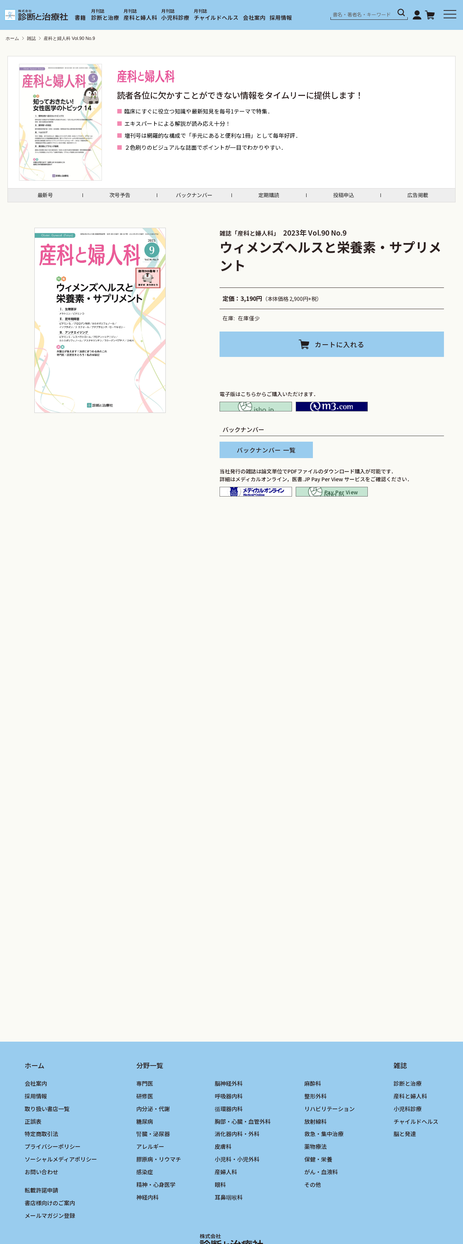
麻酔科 (312, 1114)
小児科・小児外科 (237, 1190)
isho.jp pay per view (332, 512)
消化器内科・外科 (237, 1165)
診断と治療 (105, 17)
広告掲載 (418, 198)
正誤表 (33, 1152)
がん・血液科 (321, 1203)
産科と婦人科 (140, 17)
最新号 (45, 198)
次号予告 (120, 198)
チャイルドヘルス (216, 17)
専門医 (144, 1114)
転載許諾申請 (41, 1221)
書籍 (80, 17)
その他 (312, 1215)
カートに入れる (339, 351)
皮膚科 (223, 1177)
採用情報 (281, 17)
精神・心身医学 (155, 1215)
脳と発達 (405, 1165)
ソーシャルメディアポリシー (61, 1190)
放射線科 (315, 1152)
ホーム (12, 38)
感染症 (144, 1203)
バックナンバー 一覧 (266, 465)
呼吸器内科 (229, 1127)
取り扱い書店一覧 (47, 1140)
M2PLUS (332, 418)
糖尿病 (144, 1152)
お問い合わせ (41, 1203)
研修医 (144, 1127)
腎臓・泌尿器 (153, 1165)
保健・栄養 (318, 1190)
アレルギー (150, 1177)
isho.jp (256, 418)
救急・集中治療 (324, 1165)
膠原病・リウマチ (158, 1190)
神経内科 (147, 1228)
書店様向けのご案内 (50, 1234)
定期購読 (269, 198)
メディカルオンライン (256, 512)
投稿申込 (343, 198)
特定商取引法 (41, 1165)
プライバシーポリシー (53, 1177)
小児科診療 (175, 17)
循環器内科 (229, 1140)
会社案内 (254, 17)
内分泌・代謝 (153, 1140)
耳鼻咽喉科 (229, 1228)
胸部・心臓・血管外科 (243, 1152)
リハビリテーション (329, 1140)
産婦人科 (226, 1203)
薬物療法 (315, 1177)
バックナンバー (194, 198)
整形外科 (315, 1127)
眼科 (220, 1215)
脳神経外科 (229, 1114)
